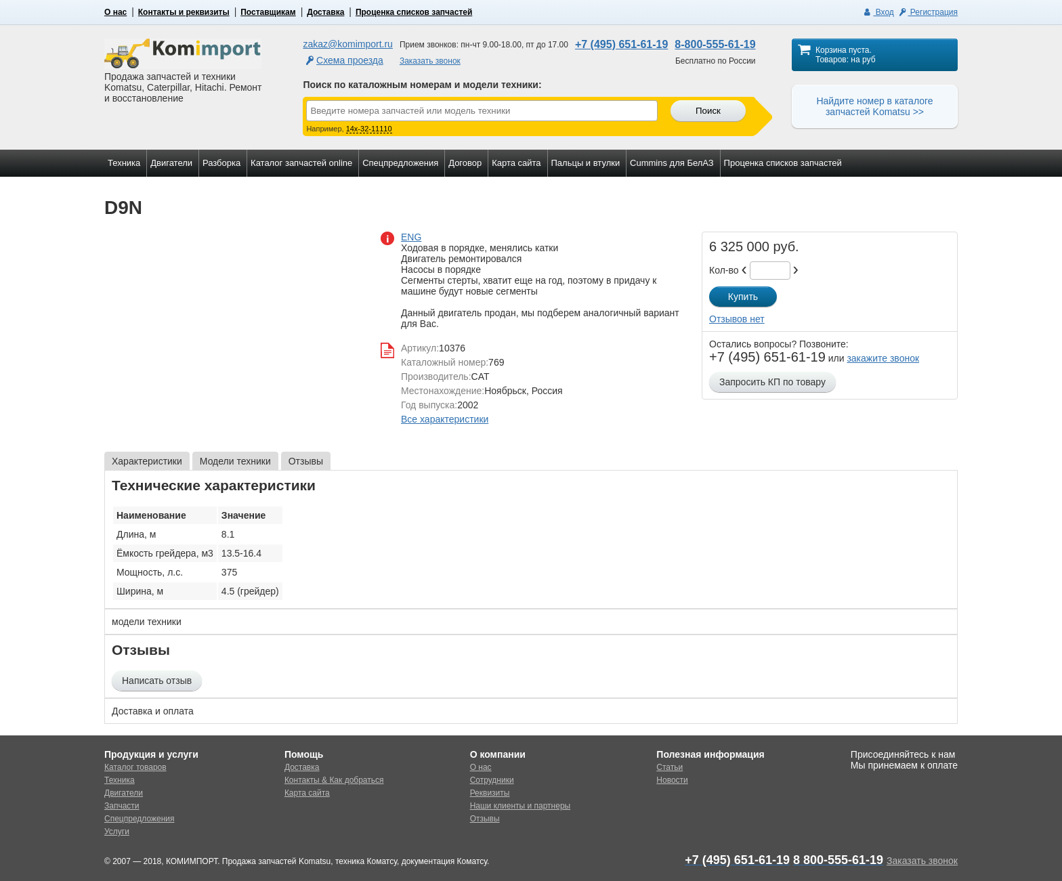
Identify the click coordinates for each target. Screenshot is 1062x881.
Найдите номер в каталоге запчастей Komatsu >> (874, 106)
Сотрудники (492, 780)
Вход (878, 12)
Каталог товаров (135, 767)
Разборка (221, 163)
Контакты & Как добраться (334, 780)
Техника (124, 163)
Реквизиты (490, 793)
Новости (671, 780)
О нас (115, 12)
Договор (465, 163)
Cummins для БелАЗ (672, 163)
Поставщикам (267, 12)
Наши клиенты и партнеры (520, 806)
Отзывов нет (737, 319)
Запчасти (122, 806)
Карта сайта (516, 163)
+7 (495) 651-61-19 (621, 44)
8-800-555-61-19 (715, 44)
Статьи (669, 767)
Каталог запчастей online (301, 163)
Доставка (325, 12)
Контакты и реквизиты (184, 12)
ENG (411, 237)
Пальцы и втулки (585, 163)
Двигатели (171, 163)
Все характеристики (444, 419)
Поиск (708, 111)
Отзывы (485, 818)
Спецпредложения (400, 163)
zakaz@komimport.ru (347, 44)
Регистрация (927, 12)
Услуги (116, 831)
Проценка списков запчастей (414, 12)
